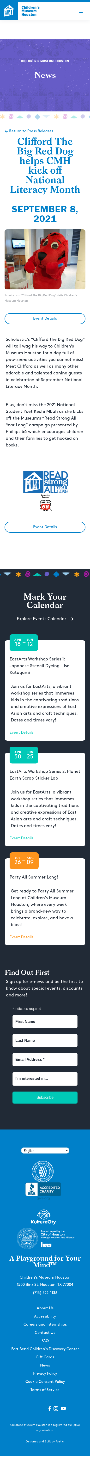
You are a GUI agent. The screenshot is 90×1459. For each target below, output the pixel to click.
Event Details (45, 318)
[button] (81, 12)
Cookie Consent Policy (45, 1382)
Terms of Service (45, 1390)
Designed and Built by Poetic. (45, 1441)
